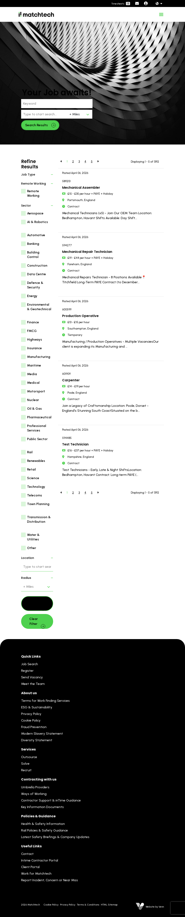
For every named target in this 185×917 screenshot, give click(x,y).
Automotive (36, 235)
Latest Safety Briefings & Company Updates (55, 837)
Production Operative (80, 315)
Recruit (26, 770)
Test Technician (75, 444)
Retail (31, 469)
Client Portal (30, 867)
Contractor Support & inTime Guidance (51, 800)
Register (27, 671)
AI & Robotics (37, 222)
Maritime (34, 365)
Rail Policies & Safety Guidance (44, 830)
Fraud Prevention (34, 727)
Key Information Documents (42, 807)
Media (32, 374)
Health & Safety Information (43, 824)
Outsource (29, 757)
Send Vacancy (32, 677)
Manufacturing (38, 357)
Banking (33, 244)
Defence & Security (35, 285)
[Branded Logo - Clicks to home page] (36, 14)
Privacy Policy (31, 714)
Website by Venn (155, 906)
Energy (32, 296)
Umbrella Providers (35, 787)
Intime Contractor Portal (39, 860)
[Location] (44, 114)
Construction (37, 265)
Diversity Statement (36, 740)
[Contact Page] (137, 3)
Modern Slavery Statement (42, 733)
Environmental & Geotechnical (39, 307)
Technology (36, 487)
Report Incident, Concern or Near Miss (49, 880)
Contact (27, 854)
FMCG (32, 331)
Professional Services (36, 428)
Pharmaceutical (39, 417)
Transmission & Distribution (39, 519)
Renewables (36, 461)
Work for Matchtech (36, 873)
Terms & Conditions (88, 904)
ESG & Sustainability (36, 707)
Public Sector (37, 439)
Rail (30, 452)
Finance (33, 322)
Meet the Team (33, 684)
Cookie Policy (31, 720)
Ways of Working (34, 794)
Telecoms (34, 495)
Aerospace (35, 213)
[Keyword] (56, 103)
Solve (25, 764)
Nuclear (33, 400)
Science (33, 478)
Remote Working (33, 193)
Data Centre (36, 274)
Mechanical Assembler (81, 187)
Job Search (29, 664)
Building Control (33, 254)
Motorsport (36, 391)
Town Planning (38, 504)
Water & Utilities (33, 537)
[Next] (98, 161)
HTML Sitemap (109, 904)
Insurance (34, 348)
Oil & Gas (34, 409)
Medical (33, 383)
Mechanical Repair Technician (87, 251)
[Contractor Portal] (120, 4)
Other (31, 548)
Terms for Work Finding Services (45, 701)
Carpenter (71, 380)
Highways (34, 339)
